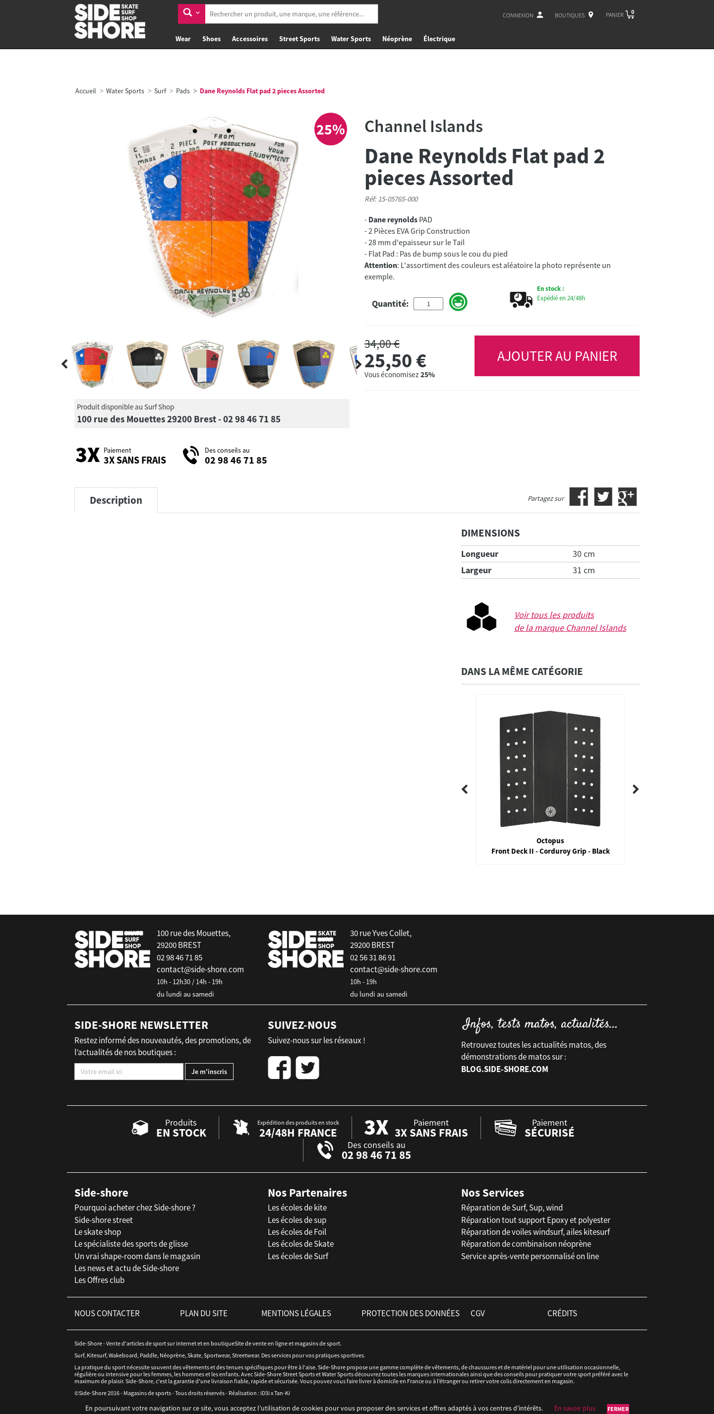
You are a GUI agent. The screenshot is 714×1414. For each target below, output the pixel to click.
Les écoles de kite (297, 1207)
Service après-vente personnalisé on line (530, 1256)
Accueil (85, 90)
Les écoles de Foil (297, 1231)
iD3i (265, 1393)
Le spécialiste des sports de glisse (131, 1243)
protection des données (410, 1313)
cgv (478, 1313)
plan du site (204, 1313)
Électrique (439, 38)
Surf (160, 90)
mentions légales (296, 1313)
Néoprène (397, 38)
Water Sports (351, 38)
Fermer (618, 1409)
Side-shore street (103, 1219)
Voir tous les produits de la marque (570, 621)
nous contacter (107, 1313)
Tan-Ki (282, 1393)
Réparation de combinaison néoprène (526, 1243)
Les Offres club (99, 1280)
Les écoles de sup (297, 1219)
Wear (183, 38)
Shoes (211, 38)
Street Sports (299, 38)
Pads (183, 90)
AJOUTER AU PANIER (557, 356)
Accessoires (250, 38)
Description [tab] (116, 500)
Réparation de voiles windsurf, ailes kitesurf (535, 1231)
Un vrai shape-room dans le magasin (137, 1256)
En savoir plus (574, 1408)
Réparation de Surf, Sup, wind (512, 1207)
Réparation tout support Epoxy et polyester (535, 1219)
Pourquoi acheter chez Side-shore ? (134, 1207)
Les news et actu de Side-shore (126, 1268)
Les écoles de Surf (298, 1256)
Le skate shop (97, 1231)
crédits (562, 1313)
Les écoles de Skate (301, 1243)
